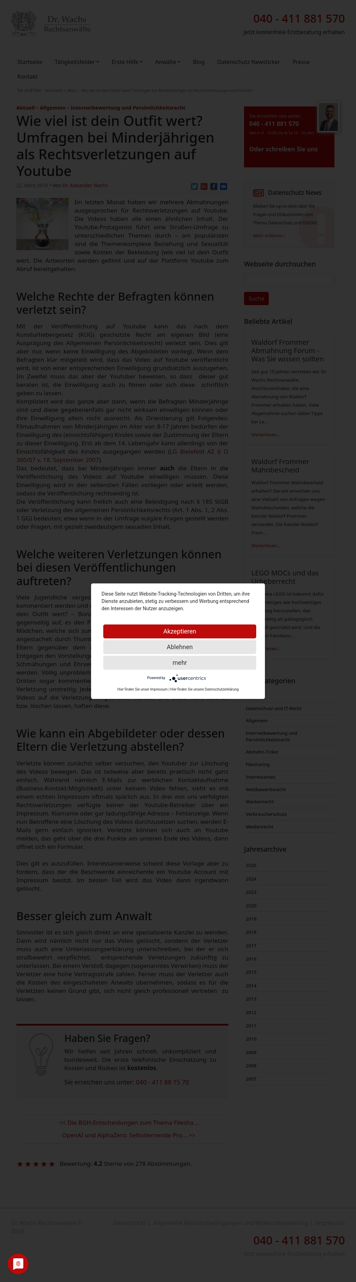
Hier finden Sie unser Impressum (143, 689)
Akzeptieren (179, 631)
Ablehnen (180, 647)
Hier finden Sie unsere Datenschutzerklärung (204, 689)
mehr (179, 662)
